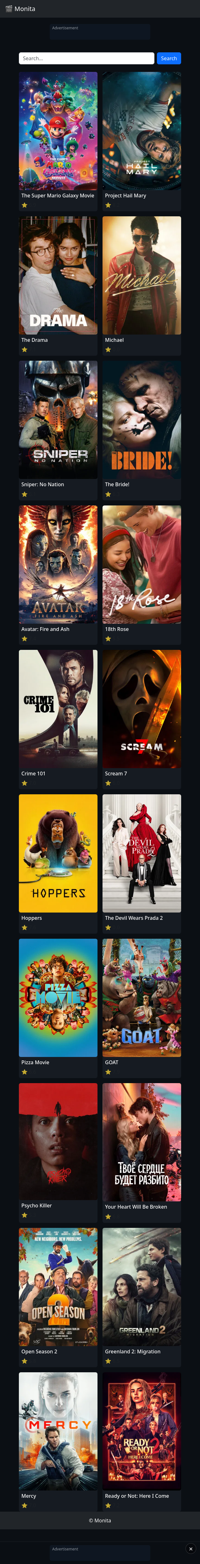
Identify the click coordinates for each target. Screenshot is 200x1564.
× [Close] (191, 1548)
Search (169, 58)
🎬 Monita (20, 8)
